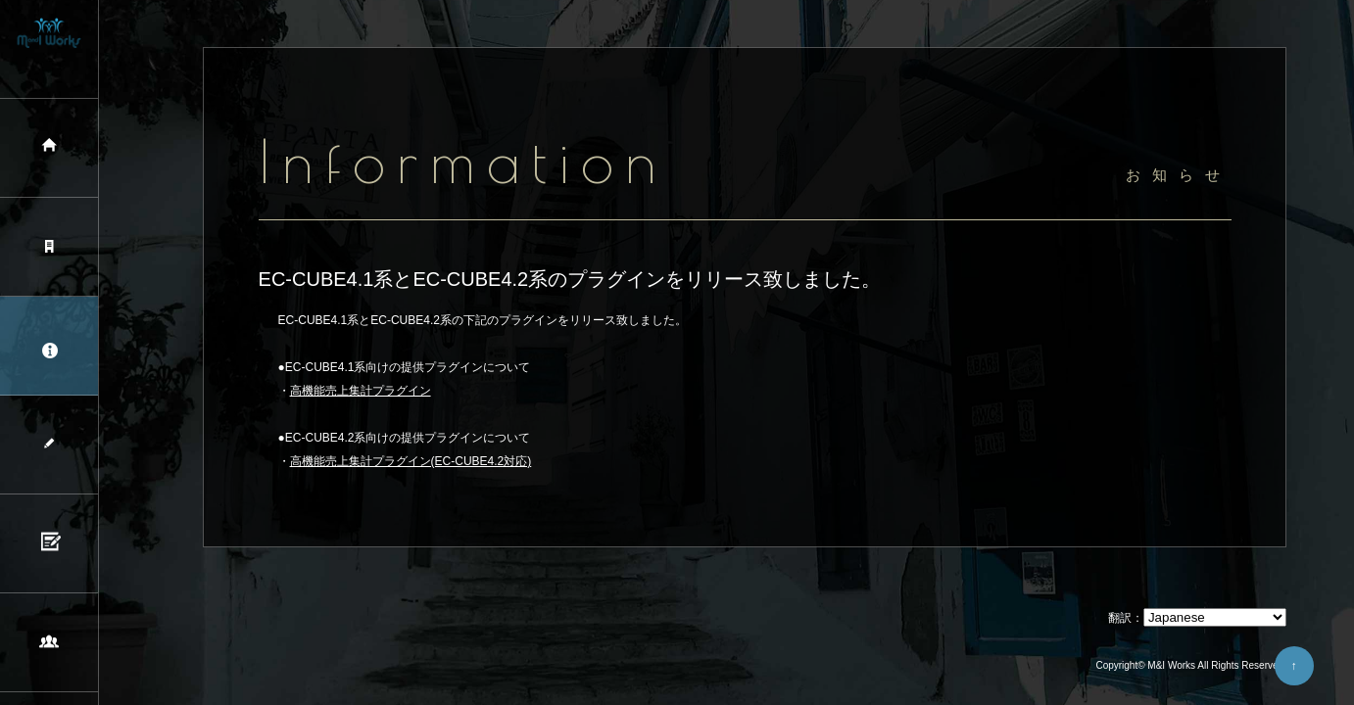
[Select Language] (1214, 617)
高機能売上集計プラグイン (360, 391)
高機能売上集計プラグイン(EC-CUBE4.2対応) (411, 461)
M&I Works (1171, 665)
